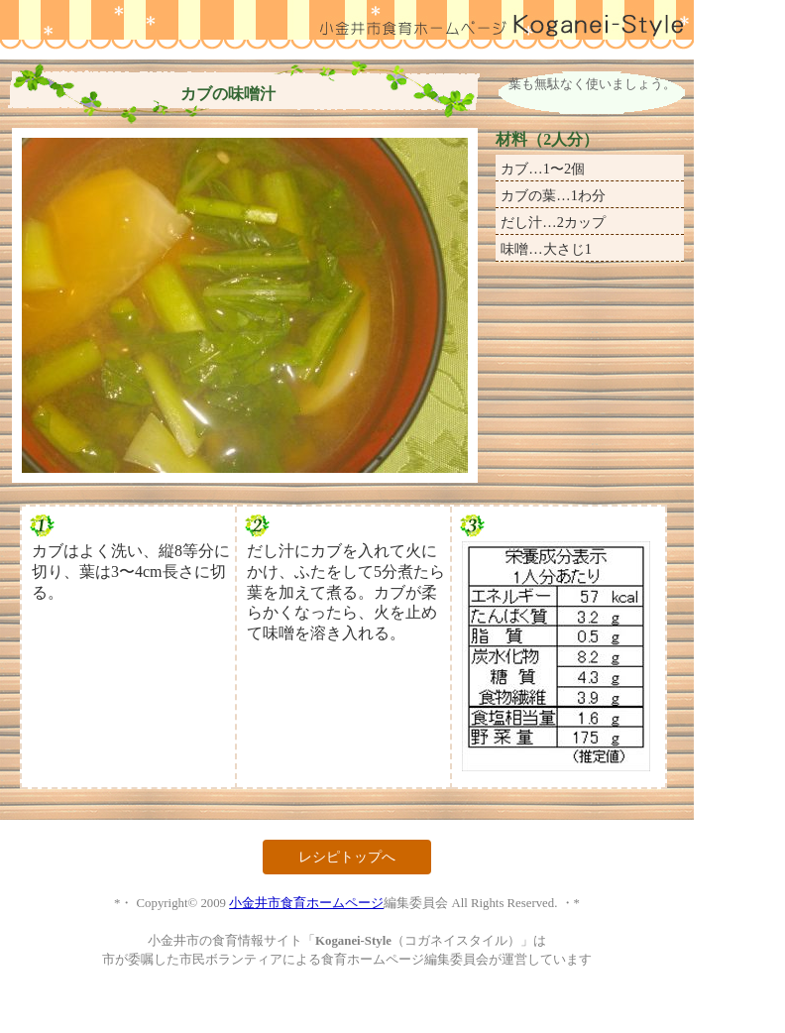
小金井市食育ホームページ (306, 903)
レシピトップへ (346, 857)
